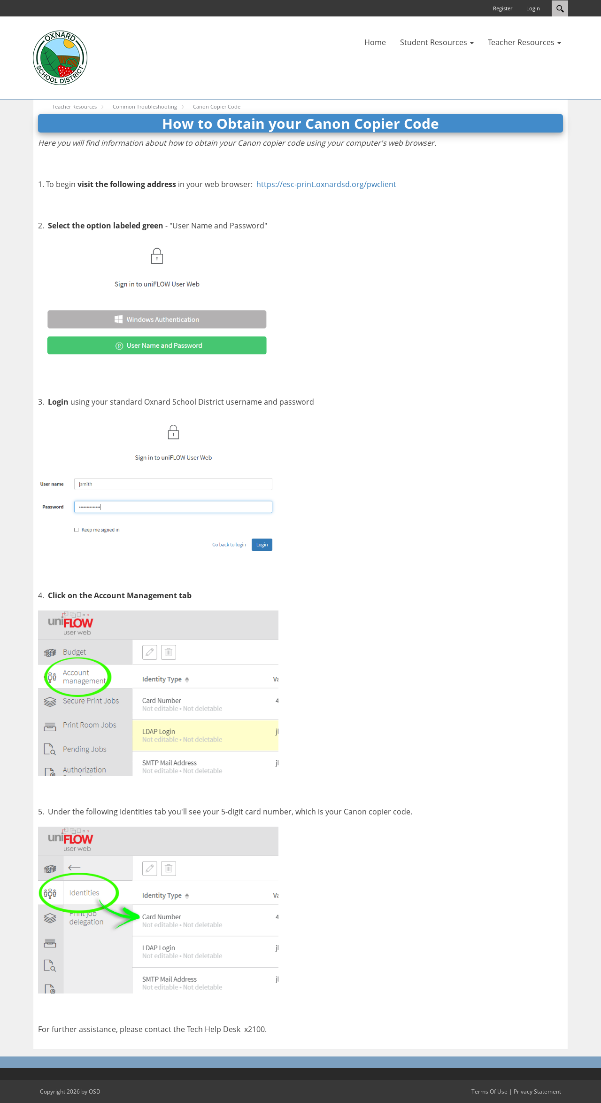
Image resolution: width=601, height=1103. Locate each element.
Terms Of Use (489, 1091)
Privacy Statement (537, 1091)
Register (502, 8)
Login (533, 8)
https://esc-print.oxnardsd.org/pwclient (326, 184)
